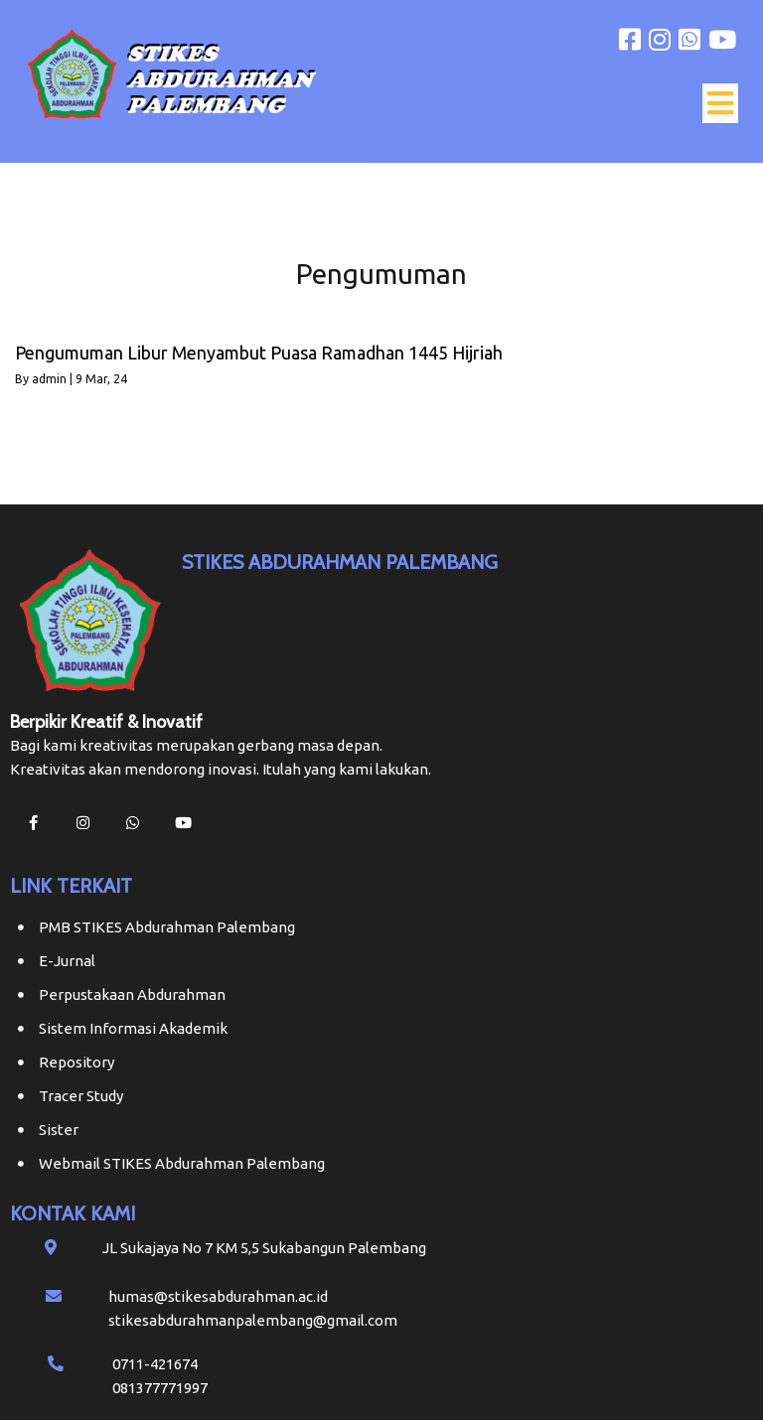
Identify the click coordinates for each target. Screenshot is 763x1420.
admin (49, 378)
